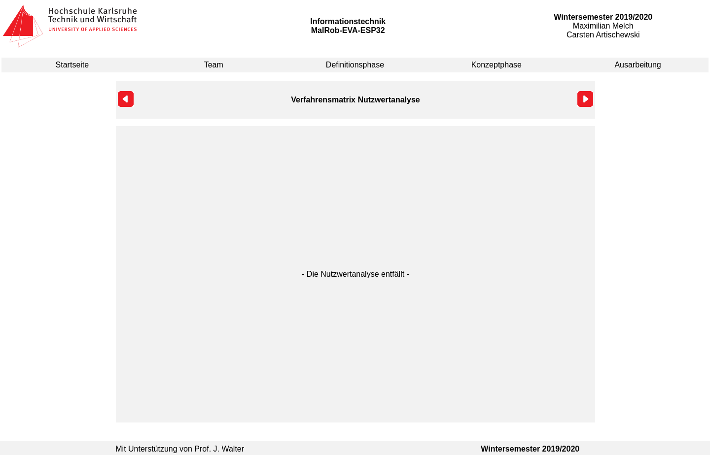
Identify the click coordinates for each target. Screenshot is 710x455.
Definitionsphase (355, 65)
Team (213, 65)
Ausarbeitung (637, 65)
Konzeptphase (496, 65)
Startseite (72, 65)
